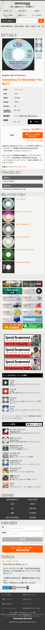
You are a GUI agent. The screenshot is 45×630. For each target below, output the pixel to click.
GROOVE (32, 517)
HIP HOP (32, 508)
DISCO (33, 26)
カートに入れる (33, 135)
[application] (35, 121)
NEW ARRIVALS (7, 26)
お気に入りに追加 (36, 140)
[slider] (36, 121)
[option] (18, 54)
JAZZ (27, 26)
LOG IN (22, 539)
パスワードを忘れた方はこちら (33, 543)
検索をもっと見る (34, 424)
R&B (12, 513)
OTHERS (33, 513)
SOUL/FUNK (19, 26)
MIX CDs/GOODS (12, 517)
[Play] (31, 122)
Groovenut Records (22, 618)
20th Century (18, 89)
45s (38, 26)
